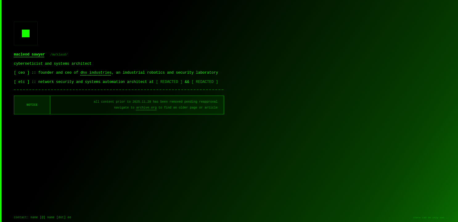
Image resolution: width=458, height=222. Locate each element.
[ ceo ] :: (26, 73)
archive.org (146, 107)
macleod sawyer (29, 54)
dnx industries (96, 73)
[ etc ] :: (26, 82)
